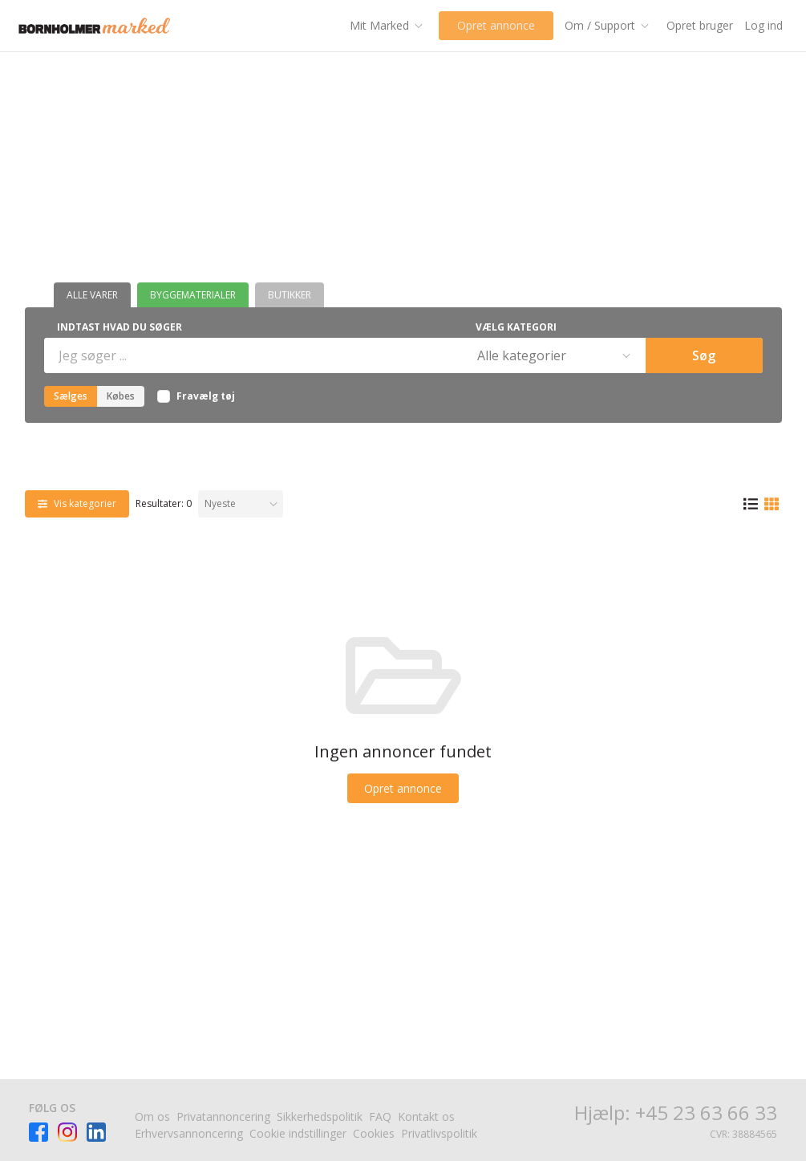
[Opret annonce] (403, 788)
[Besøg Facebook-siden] (38, 1132)
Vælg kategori (516, 327)
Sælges (70, 396)
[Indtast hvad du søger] (252, 355)
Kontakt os (426, 1116)
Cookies (374, 1133)
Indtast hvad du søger (119, 327)
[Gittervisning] (771, 504)
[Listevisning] (750, 504)
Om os (152, 1116)
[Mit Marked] (380, 26)
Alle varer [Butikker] (92, 295)
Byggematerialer (193, 295)
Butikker (289, 295)
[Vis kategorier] (77, 504)
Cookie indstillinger (297, 1133)
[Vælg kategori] (552, 355)
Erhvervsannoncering (189, 1133)
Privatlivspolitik (439, 1133)
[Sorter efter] (240, 504)
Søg (703, 355)
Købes (121, 396)
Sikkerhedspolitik (319, 1116)
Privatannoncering (223, 1116)
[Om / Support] (606, 26)
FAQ (380, 1116)
